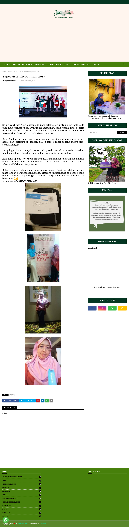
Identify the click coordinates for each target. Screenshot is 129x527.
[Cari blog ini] (102, 132)
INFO (16, 72)
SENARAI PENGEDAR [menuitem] (80, 64)
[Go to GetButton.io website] (6, 524)
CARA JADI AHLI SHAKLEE (22, 477)
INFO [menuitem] (95, 64)
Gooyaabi (43, 524)
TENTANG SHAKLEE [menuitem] (21, 64)
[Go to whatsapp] (6, 520)
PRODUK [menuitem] (39, 64)
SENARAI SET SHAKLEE (22, 502)
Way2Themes (23, 524)
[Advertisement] (64, 40)
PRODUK (22, 488)
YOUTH (22, 516)
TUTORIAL (22, 513)
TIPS (22, 509)
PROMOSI (22, 491)
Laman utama (7, 72)
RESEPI (22, 495)
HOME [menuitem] (7, 64)
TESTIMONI (22, 506)
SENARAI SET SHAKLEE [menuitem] (57, 64)
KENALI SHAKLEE (22, 484)
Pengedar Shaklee (10, 81)
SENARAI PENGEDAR (22, 498)
